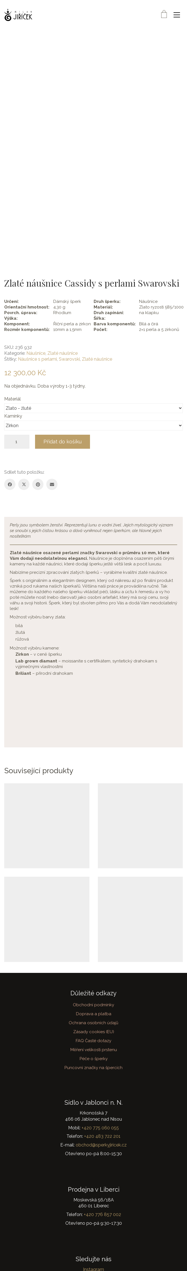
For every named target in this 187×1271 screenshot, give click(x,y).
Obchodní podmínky (93, 1004)
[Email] (51, 484)
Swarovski (69, 359)
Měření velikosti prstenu (93, 1049)
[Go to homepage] (18, 14)
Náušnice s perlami (37, 359)
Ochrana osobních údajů (93, 1022)
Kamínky (13, 416)
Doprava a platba (93, 1013)
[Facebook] (9, 484)
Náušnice (35, 353)
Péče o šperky (94, 1058)
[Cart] (164, 15)
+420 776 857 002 (102, 1214)
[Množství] (16, 442)
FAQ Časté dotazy (93, 1040)
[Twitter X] (23, 484)
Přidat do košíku (62, 442)
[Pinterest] (37, 484)
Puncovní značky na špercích (93, 1067)
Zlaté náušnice (62, 353)
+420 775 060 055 (100, 1127)
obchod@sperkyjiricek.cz (101, 1145)
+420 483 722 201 (102, 1136)
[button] (178, 15)
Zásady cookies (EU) (93, 1031)
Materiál (13, 399)
